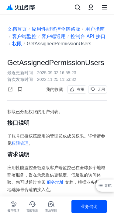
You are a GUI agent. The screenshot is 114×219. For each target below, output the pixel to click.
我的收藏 (54, 89)
